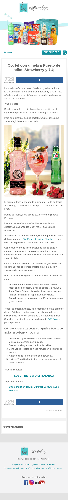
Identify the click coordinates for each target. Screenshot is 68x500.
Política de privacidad (35, 468)
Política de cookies (54, 468)
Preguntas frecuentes (21, 464)
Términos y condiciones (14, 468)
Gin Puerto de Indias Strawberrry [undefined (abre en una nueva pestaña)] (39, 239)
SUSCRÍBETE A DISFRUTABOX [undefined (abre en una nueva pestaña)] (34, 375)
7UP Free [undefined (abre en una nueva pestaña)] (53, 319)
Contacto (51, 464)
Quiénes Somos (38, 464)
